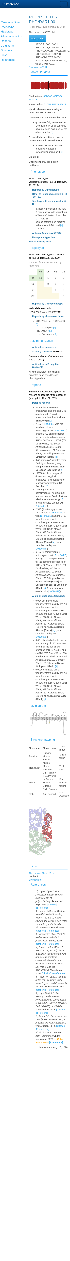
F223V (55, 104)
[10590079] (41, 548)
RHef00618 (46, 516)
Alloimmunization (42, 340)
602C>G (47, 96)
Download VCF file (38, 67)
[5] (36, 324)
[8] (61, 152)
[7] (47, 486)
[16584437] (41, 506)
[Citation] (51, 904)
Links (34, 866)
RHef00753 (56, 512)
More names (37, 38)
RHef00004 (48, 424)
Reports (36, 385)
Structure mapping (43, 739)
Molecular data (40, 72)
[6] (62, 470)
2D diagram (38, 705)
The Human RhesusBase (42, 873)
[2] (52, 132)
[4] (61, 225)
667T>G (57, 96)
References (38, 884)
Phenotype (38, 171)
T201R (47, 104)
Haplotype (37, 247)
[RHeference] (42, 907)
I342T (63, 104)
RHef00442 (61, 430)
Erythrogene (35, 879)
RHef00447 (61, 555)
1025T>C (33, 99)
